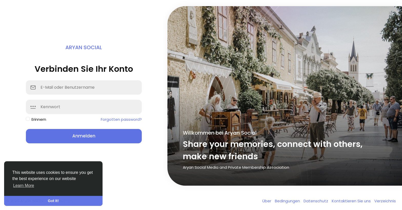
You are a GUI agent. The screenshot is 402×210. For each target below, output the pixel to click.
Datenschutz (316, 201)
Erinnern (39, 119)
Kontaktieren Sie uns (352, 201)
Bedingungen (288, 201)
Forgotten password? (121, 119)
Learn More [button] (23, 185)
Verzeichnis (385, 201)
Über (267, 201)
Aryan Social (83, 47)
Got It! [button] (53, 201)
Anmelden (83, 136)
